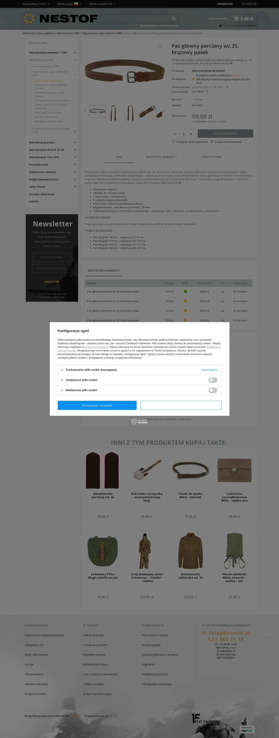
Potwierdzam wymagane (98, 405)
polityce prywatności (96, 346)
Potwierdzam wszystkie (182, 405)
